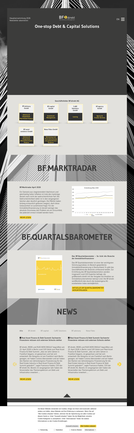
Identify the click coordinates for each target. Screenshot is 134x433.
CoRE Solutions (60, 331)
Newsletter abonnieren (19, 17)
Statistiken (58, 430)
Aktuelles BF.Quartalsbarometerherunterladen (88, 289)
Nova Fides (90, 331)
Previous (15, 365)
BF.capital (45, 331)
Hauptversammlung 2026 (20, 15)
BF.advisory (76, 331)
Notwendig (43, 430)
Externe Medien (75, 430)
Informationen (89, 430)
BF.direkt (31, 331)
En (118, 15)
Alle (21, 331)
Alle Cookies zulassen (88, 426)
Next (119, 365)
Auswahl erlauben (72, 426)
